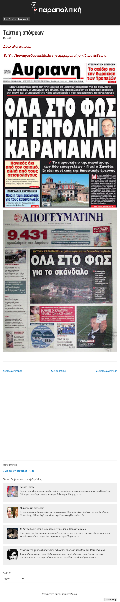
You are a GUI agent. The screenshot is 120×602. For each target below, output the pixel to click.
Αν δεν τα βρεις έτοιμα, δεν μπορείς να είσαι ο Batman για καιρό (53, 529)
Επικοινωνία (23, 19)
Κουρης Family (27, 487)
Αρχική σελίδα (58, 371)
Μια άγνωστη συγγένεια (32, 508)
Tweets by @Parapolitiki (18, 470)
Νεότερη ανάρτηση (12, 371)
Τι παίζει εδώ (10, 19)
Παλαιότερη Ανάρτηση (106, 371)
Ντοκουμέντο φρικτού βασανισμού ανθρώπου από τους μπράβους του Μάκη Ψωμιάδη (62, 550)
